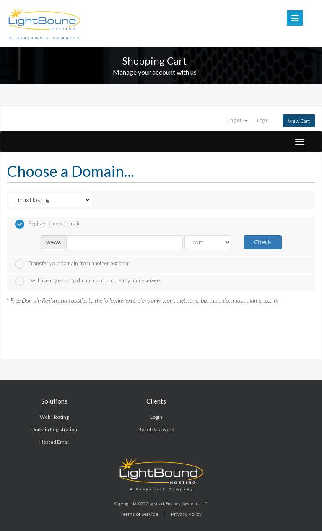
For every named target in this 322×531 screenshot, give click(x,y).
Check (262, 242)
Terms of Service (139, 514)
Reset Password (156, 429)
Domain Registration (54, 429)
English (237, 120)
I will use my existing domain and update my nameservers (88, 281)
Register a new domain (48, 224)
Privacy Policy (186, 514)
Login (263, 120)
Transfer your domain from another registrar (72, 264)
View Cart (299, 121)
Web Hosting (54, 417)
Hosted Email (54, 442)
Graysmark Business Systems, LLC (176, 503)
